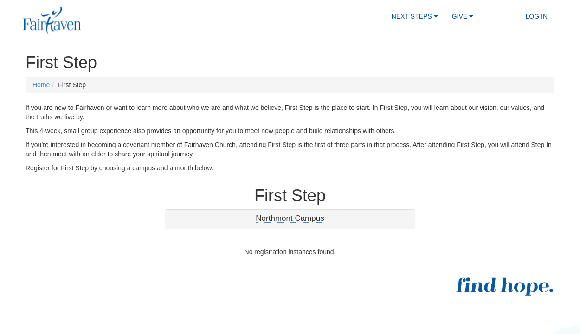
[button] (290, 218)
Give (462, 16)
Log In (537, 16)
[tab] (290, 219)
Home (41, 85)
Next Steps (415, 16)
